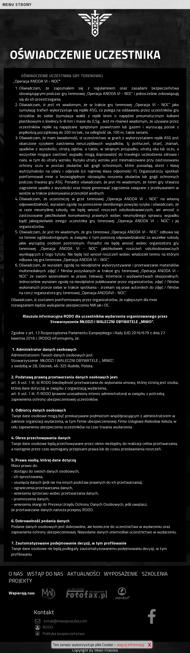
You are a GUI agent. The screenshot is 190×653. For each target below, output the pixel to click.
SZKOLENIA (155, 574)
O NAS (16, 574)
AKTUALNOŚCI (83, 574)
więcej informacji (130, 645)
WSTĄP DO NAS (45, 574)
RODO (43, 627)
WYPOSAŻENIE (121, 574)
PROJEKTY (20, 581)
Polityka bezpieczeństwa (59, 633)
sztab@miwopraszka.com (60, 621)
